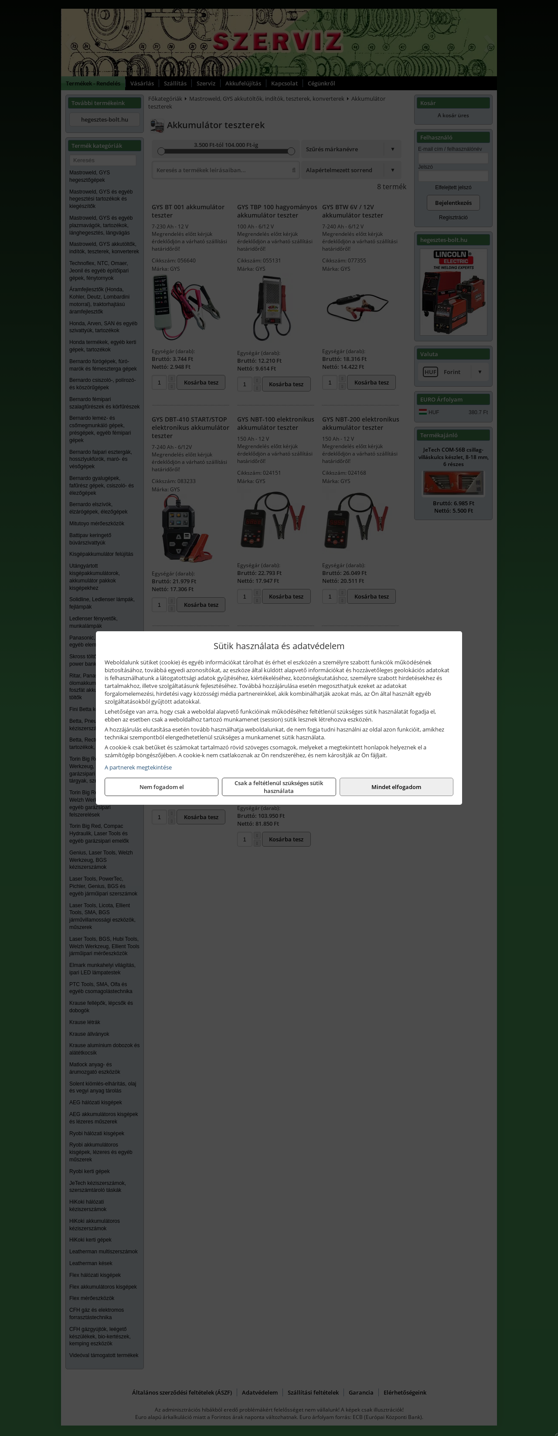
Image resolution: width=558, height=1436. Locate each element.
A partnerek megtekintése (138, 767)
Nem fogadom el (162, 787)
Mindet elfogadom (396, 787)
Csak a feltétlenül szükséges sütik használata (279, 787)
